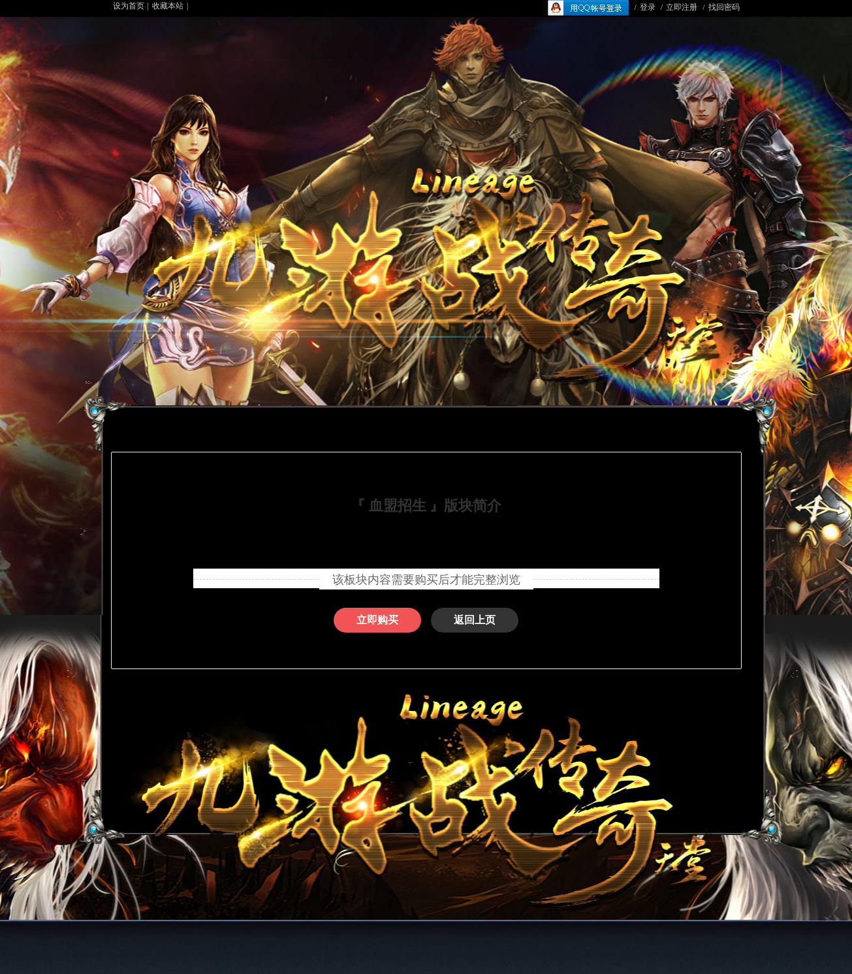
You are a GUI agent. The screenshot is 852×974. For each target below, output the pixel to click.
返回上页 (475, 619)
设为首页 (128, 5)
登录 (647, 7)
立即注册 (681, 7)
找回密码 (724, 7)
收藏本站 (167, 5)
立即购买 (377, 619)
